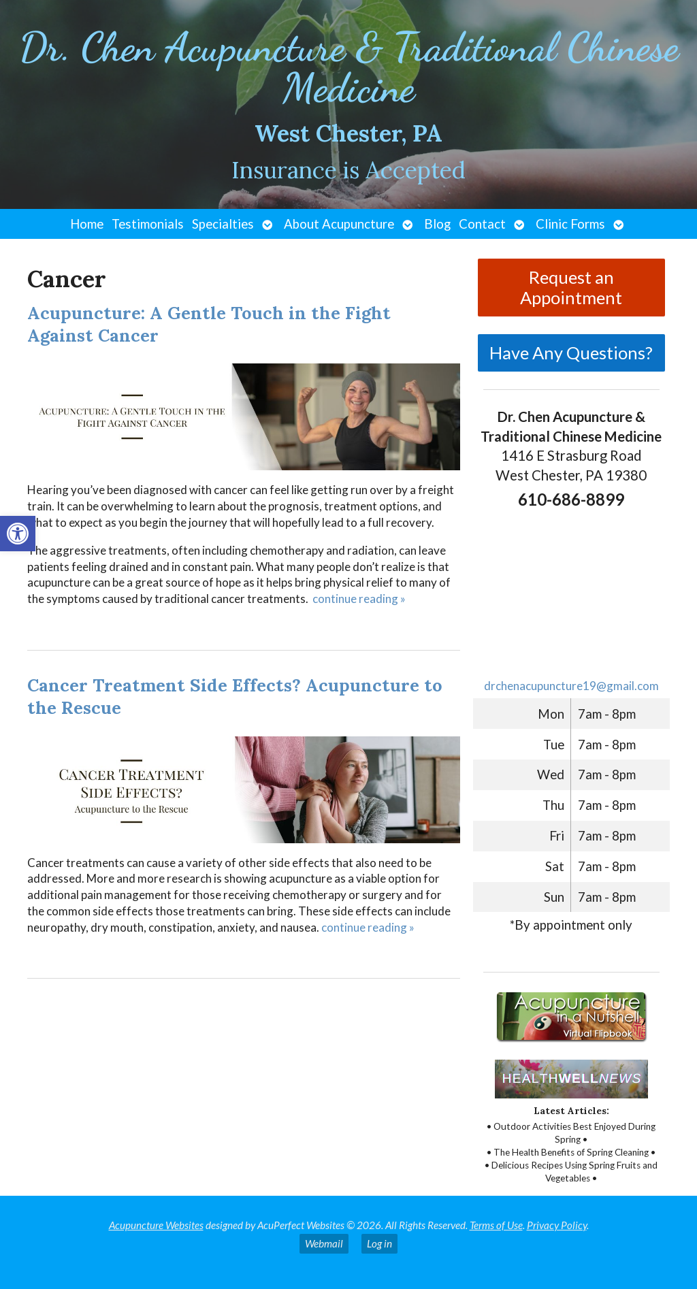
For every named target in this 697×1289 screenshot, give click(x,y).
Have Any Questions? (571, 352)
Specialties (223, 223)
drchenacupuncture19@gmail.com (571, 686)
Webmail (324, 1243)
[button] (17, 533)
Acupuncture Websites (156, 1225)
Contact (482, 223)
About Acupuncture (339, 223)
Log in (379, 1243)
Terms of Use (496, 1225)
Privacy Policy (557, 1225)
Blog (437, 223)
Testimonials (148, 223)
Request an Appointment (571, 287)
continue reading (359, 598)
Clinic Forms (570, 223)
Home (86, 223)
